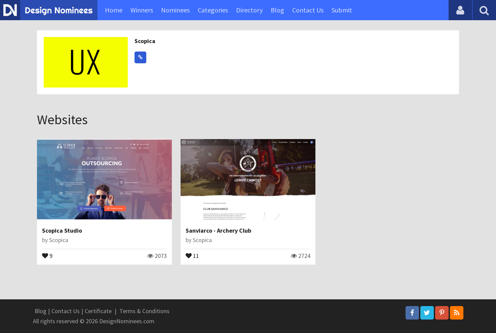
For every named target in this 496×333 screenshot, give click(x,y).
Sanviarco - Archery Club (218, 230)
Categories (213, 10)
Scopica (145, 41)
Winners (141, 10)
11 (192, 255)
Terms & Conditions (144, 311)
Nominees (175, 10)
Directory (249, 10)
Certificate (98, 311)
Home (113, 10)
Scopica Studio (62, 230)
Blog (277, 10)
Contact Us (307, 10)
